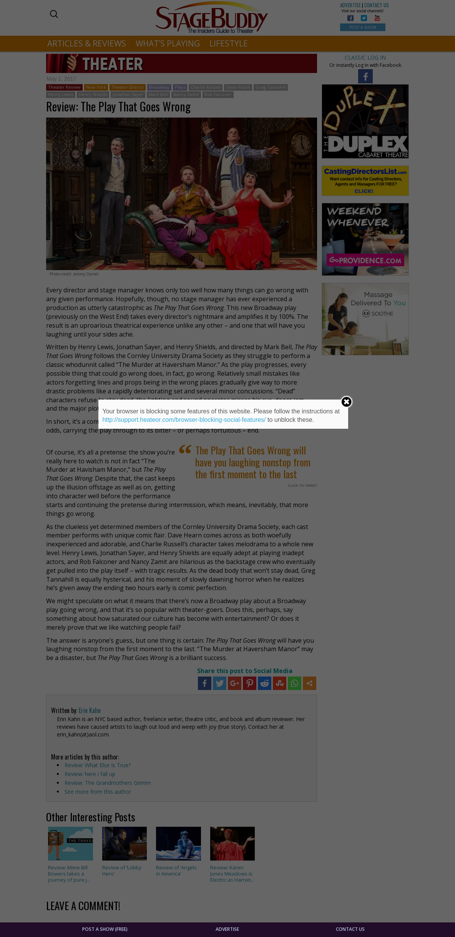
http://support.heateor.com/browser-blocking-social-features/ (184, 419)
